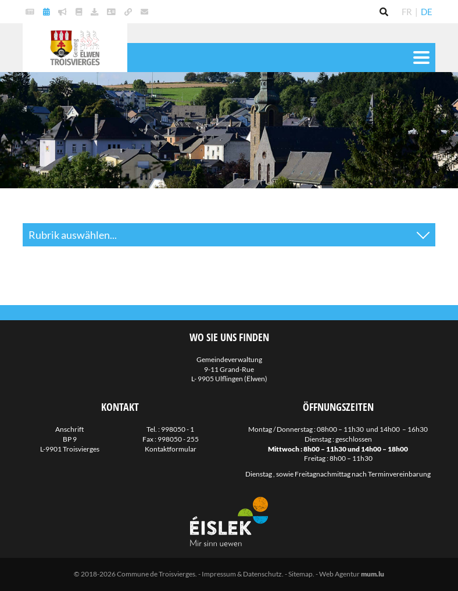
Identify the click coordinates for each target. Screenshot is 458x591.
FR (407, 11)
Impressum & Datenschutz (242, 573)
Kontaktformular (170, 449)
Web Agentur (339, 573)
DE (426, 11)
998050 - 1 (177, 429)
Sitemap (300, 573)
